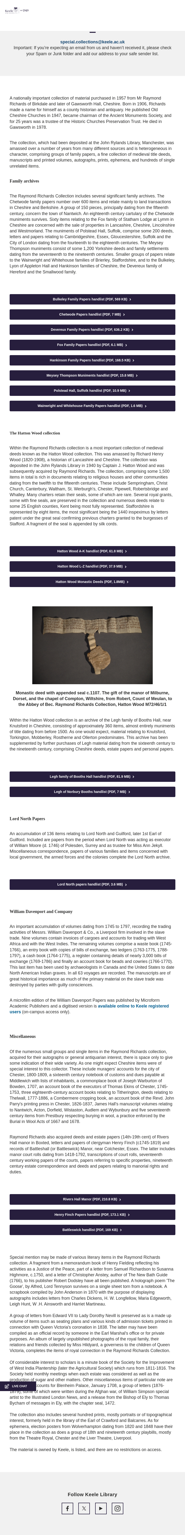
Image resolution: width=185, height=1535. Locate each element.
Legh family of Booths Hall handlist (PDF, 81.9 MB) (92, 777)
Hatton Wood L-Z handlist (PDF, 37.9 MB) (92, 566)
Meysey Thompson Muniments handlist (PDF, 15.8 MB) (92, 375)
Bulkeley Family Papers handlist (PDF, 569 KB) (92, 299)
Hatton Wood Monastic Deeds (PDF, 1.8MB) (92, 582)
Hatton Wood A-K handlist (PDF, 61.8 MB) (92, 551)
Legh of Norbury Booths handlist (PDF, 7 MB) (92, 792)
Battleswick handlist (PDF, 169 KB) (92, 1230)
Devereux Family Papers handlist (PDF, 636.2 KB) (92, 330)
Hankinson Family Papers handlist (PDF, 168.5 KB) (92, 360)
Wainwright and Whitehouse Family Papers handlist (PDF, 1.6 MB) (92, 406)
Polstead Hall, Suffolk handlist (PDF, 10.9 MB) (92, 391)
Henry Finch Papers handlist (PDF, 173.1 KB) (92, 1215)
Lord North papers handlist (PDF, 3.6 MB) (92, 884)
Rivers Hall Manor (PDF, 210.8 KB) (92, 1199)
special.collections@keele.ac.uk (92, 42)
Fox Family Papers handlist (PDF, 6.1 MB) (92, 345)
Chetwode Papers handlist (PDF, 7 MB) (92, 314)
